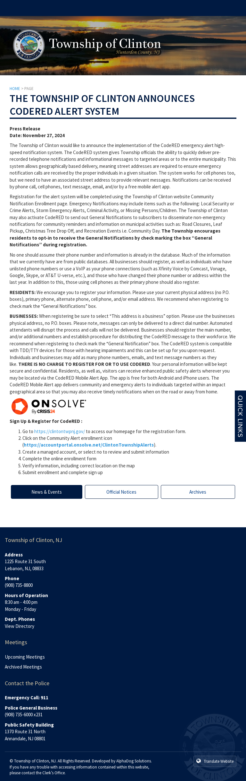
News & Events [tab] (46, 492)
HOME (15, 88)
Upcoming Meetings (25, 657)
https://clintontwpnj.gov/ (59, 431)
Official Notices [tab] (121, 492)
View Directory (19, 626)
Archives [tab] (197, 492)
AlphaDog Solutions (133, 761)
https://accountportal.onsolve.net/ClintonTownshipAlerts (89, 445)
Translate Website (215, 761)
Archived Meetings (23, 667)
